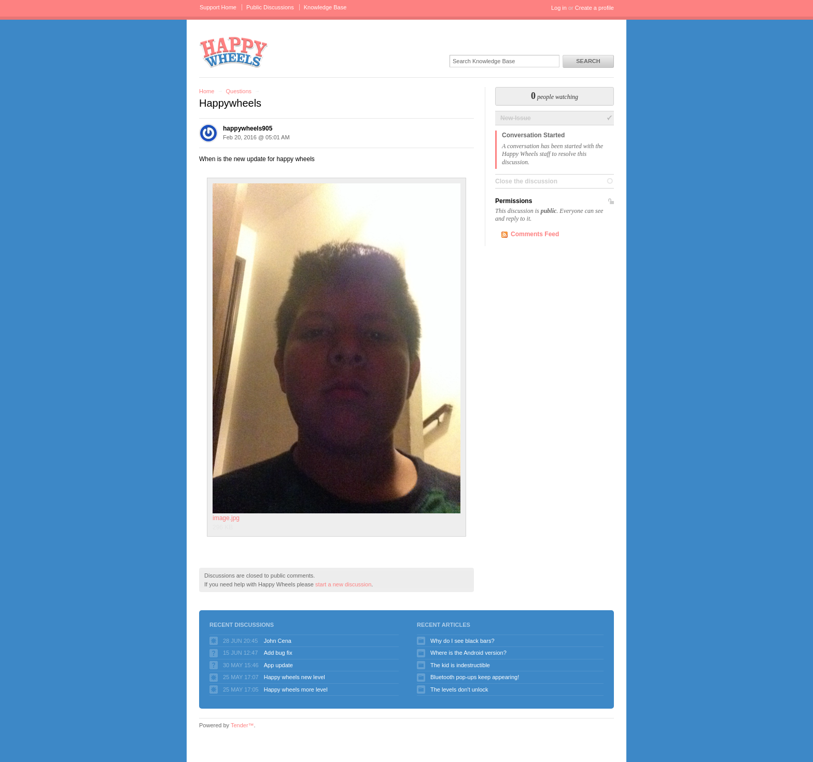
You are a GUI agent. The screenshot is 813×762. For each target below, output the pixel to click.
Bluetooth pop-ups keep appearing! (474, 677)
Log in (559, 8)
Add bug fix (278, 653)
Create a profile (594, 8)
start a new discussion (343, 584)
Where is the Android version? (468, 653)
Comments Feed (535, 234)
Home (206, 91)
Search (588, 61)
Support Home (218, 7)
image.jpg (336, 352)
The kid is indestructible (460, 665)
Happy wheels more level (296, 689)
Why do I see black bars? (462, 641)
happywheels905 (247, 128)
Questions (238, 91)
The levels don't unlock (459, 689)
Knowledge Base (325, 7)
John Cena (277, 641)
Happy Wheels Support (234, 51)
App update (278, 665)
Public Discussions (270, 7)
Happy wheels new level (294, 677)
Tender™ (242, 725)
